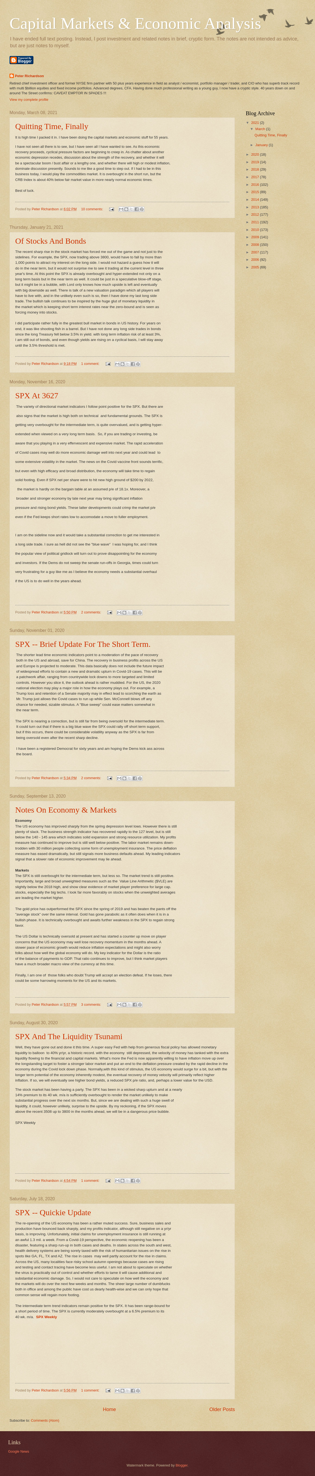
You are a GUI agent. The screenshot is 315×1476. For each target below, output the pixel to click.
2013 (255, 207)
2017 (255, 177)
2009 (255, 237)
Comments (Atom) (45, 1420)
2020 (255, 154)
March (260, 129)
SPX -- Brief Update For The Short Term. (82, 644)
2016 (255, 185)
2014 (255, 200)
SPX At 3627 (36, 395)
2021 (255, 123)
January (262, 145)
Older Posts (222, 1409)
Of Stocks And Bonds (50, 240)
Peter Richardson (29, 76)
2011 (255, 222)
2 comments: (91, 612)
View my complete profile (29, 100)
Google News (18, 1451)
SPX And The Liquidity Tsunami (68, 1036)
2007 (255, 252)
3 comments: (91, 1004)
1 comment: (90, 364)
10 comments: (92, 209)
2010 (255, 230)
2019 (255, 162)
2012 (255, 214)
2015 (255, 192)
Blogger (182, 1465)
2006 (255, 260)
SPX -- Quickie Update (53, 1212)
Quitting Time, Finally (51, 126)
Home (109, 1409)
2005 (255, 267)
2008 (255, 245)
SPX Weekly (46, 1317)
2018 (255, 169)
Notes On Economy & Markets (65, 809)
